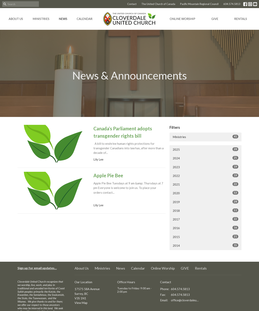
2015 (206, 237)
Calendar (84, 19)
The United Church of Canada (158, 4)
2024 (206, 158)
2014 (206, 245)
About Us (16, 19)
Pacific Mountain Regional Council (199, 4)
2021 (206, 184)
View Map (81, 302)
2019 (206, 202)
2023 (206, 167)
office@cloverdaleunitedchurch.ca (185, 300)
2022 (206, 175)
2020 (206, 193)
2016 (206, 228)
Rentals (240, 19)
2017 (206, 219)
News (63, 19)
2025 (206, 149)
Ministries (41, 19)
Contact (131, 4)
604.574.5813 (231, 4)
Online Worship (182, 19)
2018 (206, 210)
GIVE (214, 19)
